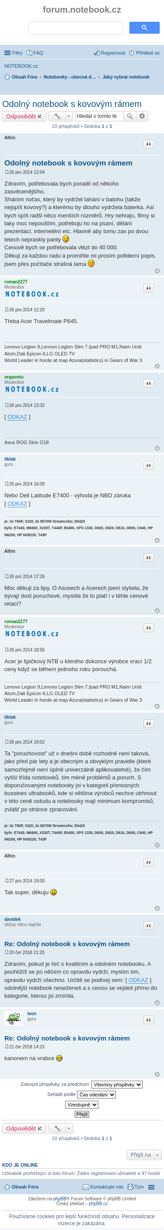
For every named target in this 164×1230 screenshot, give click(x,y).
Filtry (17, 52)
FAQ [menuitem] (38, 52)
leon (32, 1013)
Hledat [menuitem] (156, 89)
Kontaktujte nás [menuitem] (107, 1186)
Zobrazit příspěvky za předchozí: (82, 1085)
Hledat (129, 116)
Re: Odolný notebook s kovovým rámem (67, 943)
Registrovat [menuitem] (113, 52)
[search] (75, 28)
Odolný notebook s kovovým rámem (72, 104)
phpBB (59, 1198)
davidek (12, 919)
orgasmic (14, 377)
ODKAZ (17, 416)
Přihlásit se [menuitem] (148, 52)
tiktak (10, 459)
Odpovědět (21, 116)
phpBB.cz (98, 1203)
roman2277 (16, 281)
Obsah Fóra (25, 1186)
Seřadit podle (81, 1095)
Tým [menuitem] (139, 1186)
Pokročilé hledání (142, 116)
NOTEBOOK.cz (21, 66)
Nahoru (157, 271)
